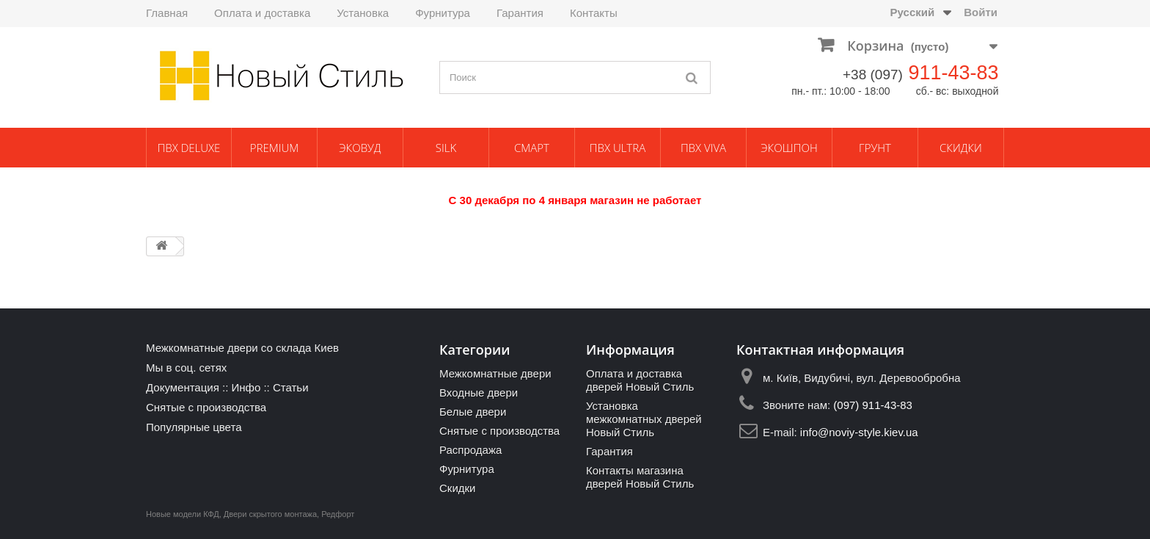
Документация (182, 387)
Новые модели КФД (182, 514)
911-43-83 (953, 73)
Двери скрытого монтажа (270, 514)
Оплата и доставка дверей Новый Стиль (640, 380)
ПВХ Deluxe (189, 147)
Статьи (291, 387)
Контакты (594, 13)
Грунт (875, 147)
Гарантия (520, 13)
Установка (363, 13)
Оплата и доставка (262, 13)
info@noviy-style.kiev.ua (859, 432)
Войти (980, 12)
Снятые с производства (206, 407)
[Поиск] (692, 77)
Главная (167, 13)
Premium (274, 147)
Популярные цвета (194, 427)
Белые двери (472, 411)
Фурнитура (442, 13)
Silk (446, 147)
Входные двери (478, 392)
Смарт (531, 147)
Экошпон (789, 147)
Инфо (245, 387)
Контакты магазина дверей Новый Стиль (640, 477)
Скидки (961, 147)
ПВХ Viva (703, 147)
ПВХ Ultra (617, 147)
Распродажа (470, 450)
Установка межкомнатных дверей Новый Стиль (644, 418)
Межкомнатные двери (495, 373)
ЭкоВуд (360, 147)
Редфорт (337, 514)
